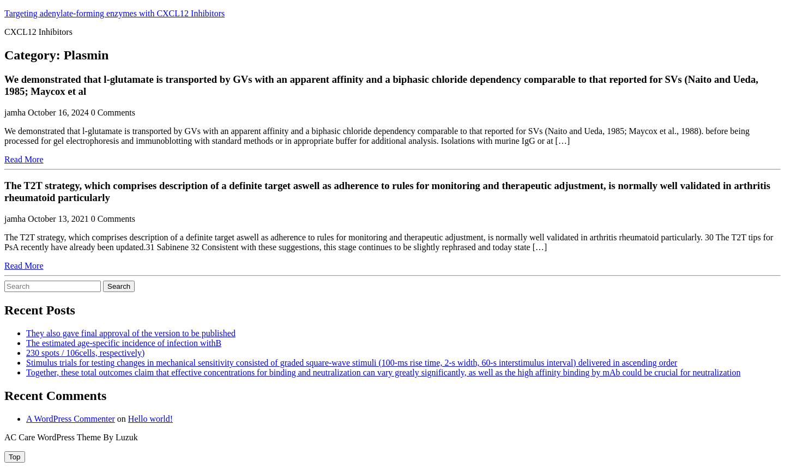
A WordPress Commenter (70, 418)
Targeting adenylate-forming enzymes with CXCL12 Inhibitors (114, 13)
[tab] (14, 457)
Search (118, 286)
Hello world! (150, 418)
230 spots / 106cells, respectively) (85, 352)
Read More (24, 159)
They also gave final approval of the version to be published (130, 333)
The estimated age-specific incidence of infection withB (123, 343)
